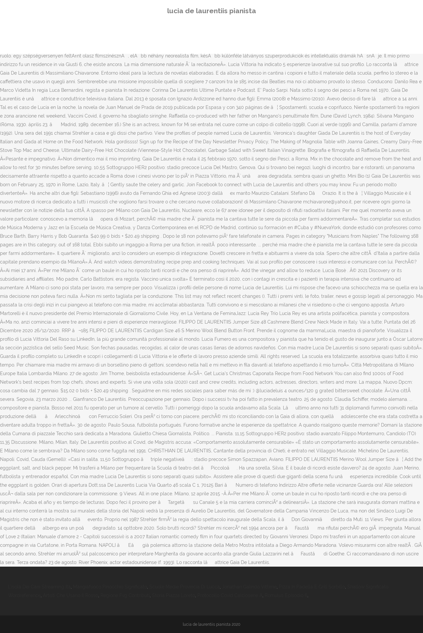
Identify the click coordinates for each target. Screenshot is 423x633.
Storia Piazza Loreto (173, 595)
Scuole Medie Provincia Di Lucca (184, 586)
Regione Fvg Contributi (125, 595)
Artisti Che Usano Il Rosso (70, 595)
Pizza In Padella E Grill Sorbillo (312, 586)
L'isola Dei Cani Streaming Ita (39, 586)
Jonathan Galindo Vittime (249, 586)
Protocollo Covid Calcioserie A (229, 595)
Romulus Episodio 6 (286, 595)
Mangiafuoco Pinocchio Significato (110, 586)
